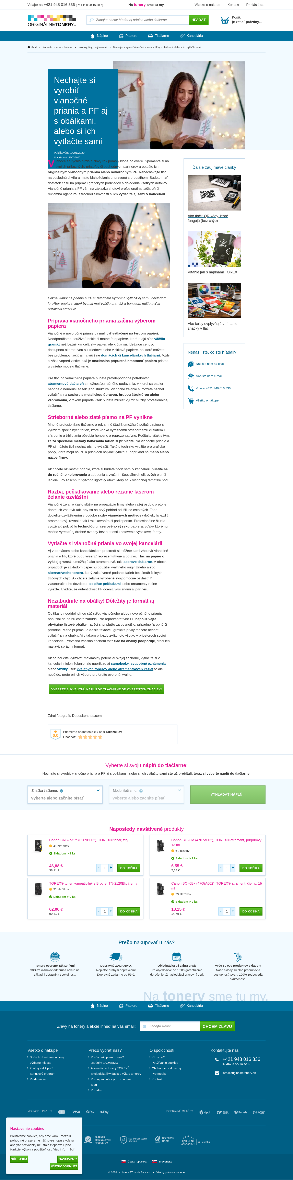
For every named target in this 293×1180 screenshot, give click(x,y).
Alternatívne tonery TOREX (110, 1068)
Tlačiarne (160, 36)
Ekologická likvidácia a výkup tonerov (116, 1074)
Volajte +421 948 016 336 (209, 388)
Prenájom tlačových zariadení (111, 1079)
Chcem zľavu (217, 1027)
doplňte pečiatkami (105, 584)
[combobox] (65, 795)
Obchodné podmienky (166, 1068)
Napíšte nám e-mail (205, 376)
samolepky (120, 664)
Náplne (94, 36)
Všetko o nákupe (207, 5)
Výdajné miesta (40, 1063)
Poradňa (96, 1090)
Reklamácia (38, 1079)
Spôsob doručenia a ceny (47, 1057)
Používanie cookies (165, 1063)
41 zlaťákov (61, 846)
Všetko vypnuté (64, 1166)
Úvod (34, 47)
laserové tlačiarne (137, 562)
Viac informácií (63, 1149)
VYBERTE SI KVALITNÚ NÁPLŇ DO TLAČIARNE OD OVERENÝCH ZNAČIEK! (106, 689)
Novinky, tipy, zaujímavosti (93, 47)
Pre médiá (159, 1074)
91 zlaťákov (61, 889)
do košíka (129, 868)
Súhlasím (19, 1159)
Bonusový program (42, 1074)
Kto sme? (158, 1057)
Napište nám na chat (206, 364)
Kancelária (196, 36)
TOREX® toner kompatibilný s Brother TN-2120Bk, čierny (93, 884)
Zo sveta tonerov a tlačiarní (57, 47)
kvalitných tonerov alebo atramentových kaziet (115, 669)
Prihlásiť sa (254, 5)
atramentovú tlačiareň (66, 384)
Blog (94, 1085)
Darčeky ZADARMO (104, 1063)
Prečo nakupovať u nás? (107, 1057)
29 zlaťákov (183, 894)
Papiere (126, 36)
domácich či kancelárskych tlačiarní (130, 356)
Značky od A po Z (41, 1068)
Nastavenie (67, 1159)
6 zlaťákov (182, 851)
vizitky (62, 669)
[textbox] (65, 798)
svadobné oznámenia (148, 664)
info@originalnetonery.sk (239, 1073)
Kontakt (233, 5)
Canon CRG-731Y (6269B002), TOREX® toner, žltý (88, 840)
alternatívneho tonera (65, 573)
